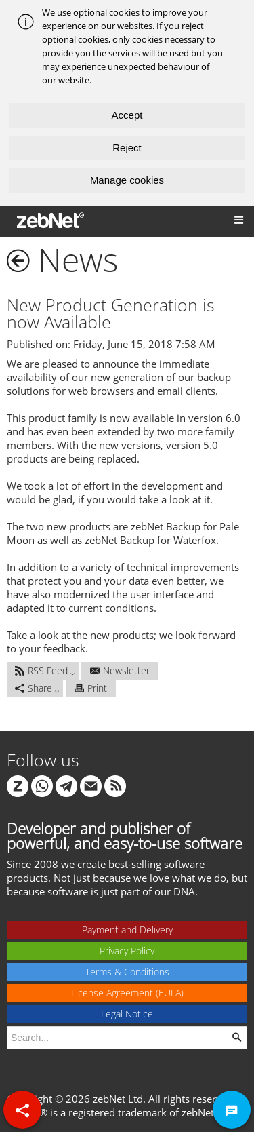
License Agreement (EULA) (127, 992)
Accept (127, 115)
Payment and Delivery (127, 929)
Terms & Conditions (127, 971)
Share (33, 688)
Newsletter (120, 670)
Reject (127, 147)
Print (91, 688)
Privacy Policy (127, 950)
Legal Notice (127, 1013)
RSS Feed (41, 670)
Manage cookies (127, 180)
